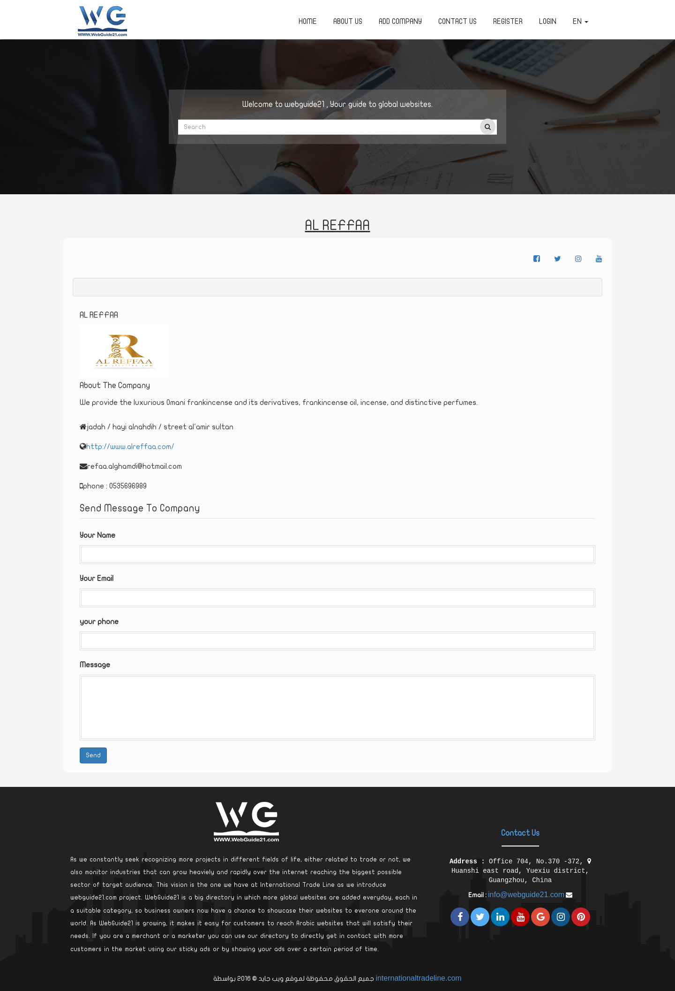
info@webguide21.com (526, 895)
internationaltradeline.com (418, 978)
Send (93, 755)
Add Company (400, 21)
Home (308, 21)
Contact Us (457, 21)
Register (508, 21)
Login (547, 21)
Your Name (97, 535)
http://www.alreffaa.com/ (130, 446)
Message (95, 665)
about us (347, 21)
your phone (99, 621)
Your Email (96, 578)
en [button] (580, 21)
